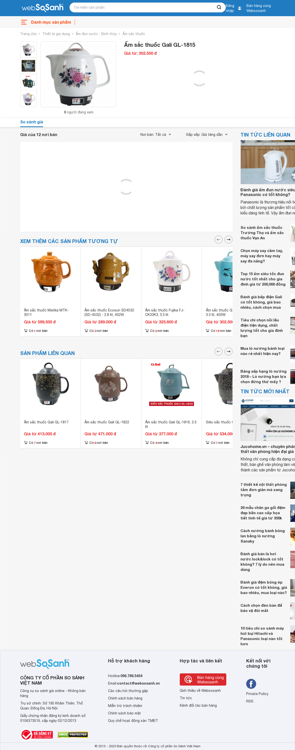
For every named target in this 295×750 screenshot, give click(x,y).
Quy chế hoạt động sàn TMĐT (133, 721)
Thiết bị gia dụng (56, 34)
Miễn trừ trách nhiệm (125, 706)
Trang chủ (28, 34)
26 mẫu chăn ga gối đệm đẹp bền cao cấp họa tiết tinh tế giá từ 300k (262, 512)
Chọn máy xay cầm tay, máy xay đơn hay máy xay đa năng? (261, 255)
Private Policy (257, 694)
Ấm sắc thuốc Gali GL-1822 (106, 422)
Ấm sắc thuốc (133, 34)
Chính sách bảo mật (124, 713)
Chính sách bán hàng (125, 698)
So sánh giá (31, 121)
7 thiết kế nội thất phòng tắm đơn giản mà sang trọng (263, 489)
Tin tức (186, 698)
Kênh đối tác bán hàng (198, 705)
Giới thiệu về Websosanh (200, 691)
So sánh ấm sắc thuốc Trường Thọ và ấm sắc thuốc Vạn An (262, 232)
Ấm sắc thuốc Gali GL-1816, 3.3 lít (170, 424)
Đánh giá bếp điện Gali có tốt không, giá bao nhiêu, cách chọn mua (261, 302)
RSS (249, 701)
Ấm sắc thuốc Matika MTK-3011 (46, 312)
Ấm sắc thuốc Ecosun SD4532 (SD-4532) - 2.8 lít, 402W (109, 312)
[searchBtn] (219, 7)
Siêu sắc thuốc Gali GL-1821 (229, 422)
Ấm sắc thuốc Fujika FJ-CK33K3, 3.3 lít (164, 312)
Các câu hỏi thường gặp (128, 691)
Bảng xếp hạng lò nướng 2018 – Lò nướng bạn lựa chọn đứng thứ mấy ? (263, 376)
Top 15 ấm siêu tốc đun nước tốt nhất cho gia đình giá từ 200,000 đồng (263, 278)
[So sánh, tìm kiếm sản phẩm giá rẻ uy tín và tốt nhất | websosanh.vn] (42, 8)
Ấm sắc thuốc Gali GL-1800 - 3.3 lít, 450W (229, 312)
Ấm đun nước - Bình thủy (96, 34)
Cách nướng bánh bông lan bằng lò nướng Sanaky (262, 535)
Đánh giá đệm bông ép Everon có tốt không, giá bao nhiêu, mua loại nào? (263, 587)
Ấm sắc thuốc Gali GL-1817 (46, 422)
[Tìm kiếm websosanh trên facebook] (251, 684)
